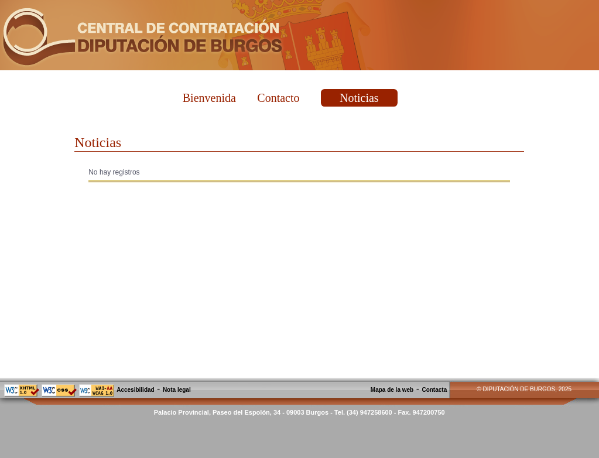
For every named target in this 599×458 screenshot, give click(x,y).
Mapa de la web (392, 390)
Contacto (278, 97)
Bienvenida (209, 97)
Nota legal (177, 390)
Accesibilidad (135, 390)
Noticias (359, 97)
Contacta (434, 390)
